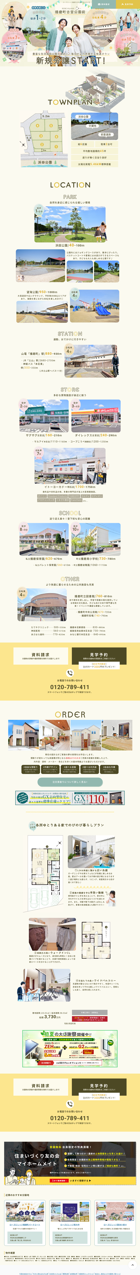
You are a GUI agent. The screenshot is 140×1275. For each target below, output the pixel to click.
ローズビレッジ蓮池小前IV (115, 1231)
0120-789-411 (70, 688)
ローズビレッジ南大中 (70, 1231)
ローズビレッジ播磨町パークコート (24, 1231)
